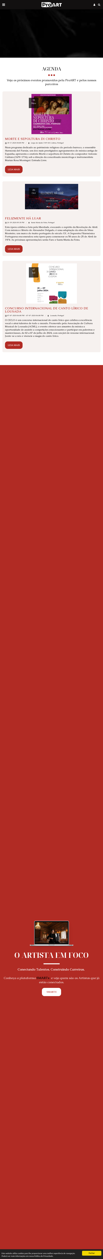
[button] (3, 4)
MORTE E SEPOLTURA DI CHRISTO (32, 139)
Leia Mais (14, 169)
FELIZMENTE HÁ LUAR (23, 218)
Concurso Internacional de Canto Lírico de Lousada (46, 309)
